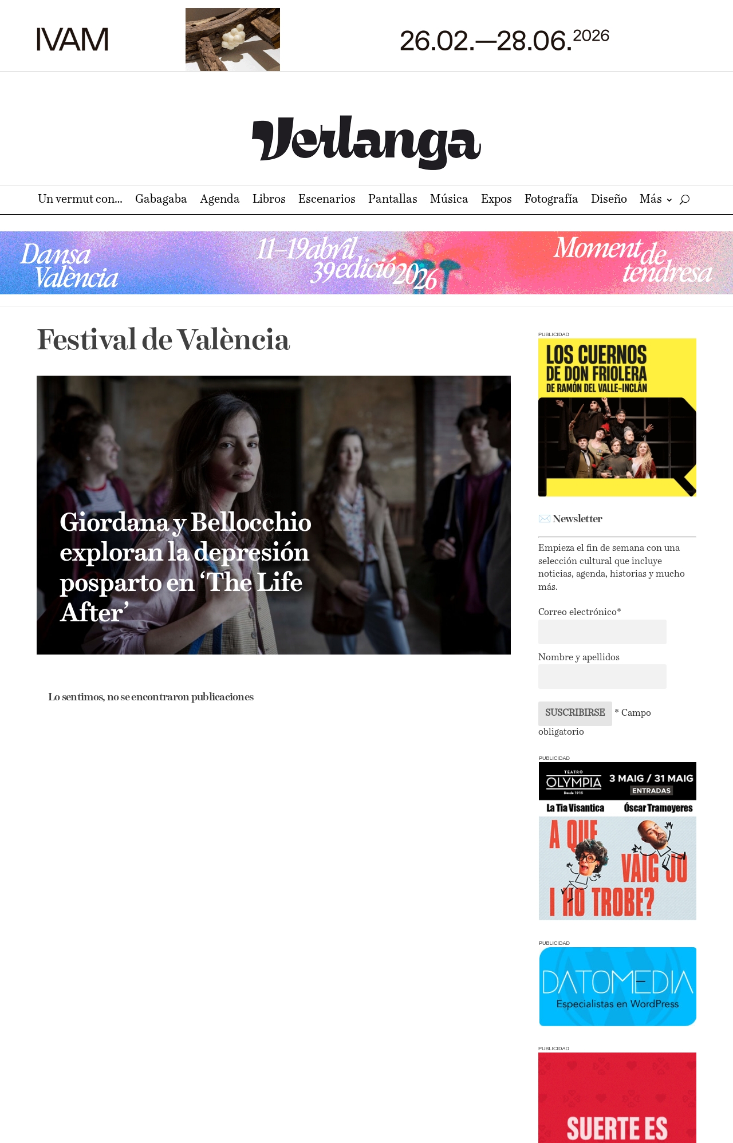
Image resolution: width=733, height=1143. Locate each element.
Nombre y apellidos (579, 658)
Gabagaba (161, 201)
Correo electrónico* (579, 612)
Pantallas (392, 201)
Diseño (609, 201)
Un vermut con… (80, 201)
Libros (269, 201)
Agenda (220, 201)
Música (449, 201)
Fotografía (551, 201)
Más (651, 201)
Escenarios (327, 201)
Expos (496, 201)
